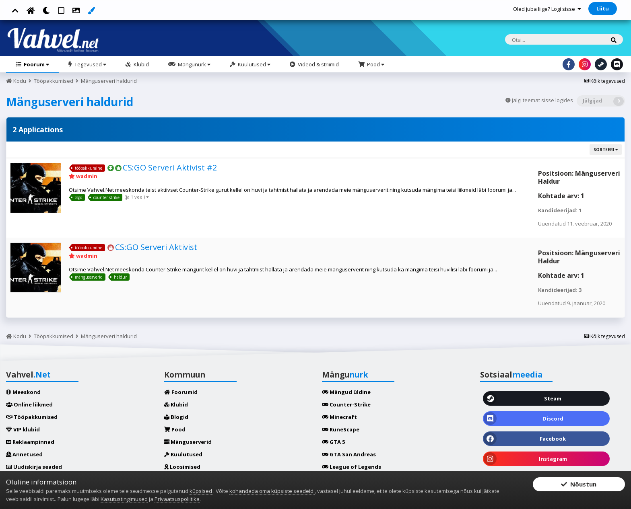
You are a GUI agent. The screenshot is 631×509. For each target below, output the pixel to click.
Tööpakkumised (32, 417)
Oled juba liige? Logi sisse (547, 8)
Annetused (24, 454)
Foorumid (181, 392)
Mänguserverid (188, 441)
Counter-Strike (346, 404)
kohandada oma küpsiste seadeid (272, 491)
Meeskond (23, 392)
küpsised (201, 491)
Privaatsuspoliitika (177, 499)
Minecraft (339, 417)
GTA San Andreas (349, 454)
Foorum (36, 64)
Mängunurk (193, 64)
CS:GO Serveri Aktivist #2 (170, 167)
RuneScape (340, 429)
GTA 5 (333, 441)
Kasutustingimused (124, 499)
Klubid (140, 64)
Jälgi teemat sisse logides (542, 100)
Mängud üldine (346, 392)
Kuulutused (253, 64)
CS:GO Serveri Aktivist (156, 247)
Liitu (602, 8)
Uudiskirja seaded (34, 466)
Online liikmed (29, 404)
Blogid (176, 417)
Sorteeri (606, 149)
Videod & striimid (318, 64)
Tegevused (89, 64)
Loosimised (182, 466)
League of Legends (351, 466)
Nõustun (578, 486)
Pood (375, 64)
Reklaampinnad (30, 441)
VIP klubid (23, 429)
